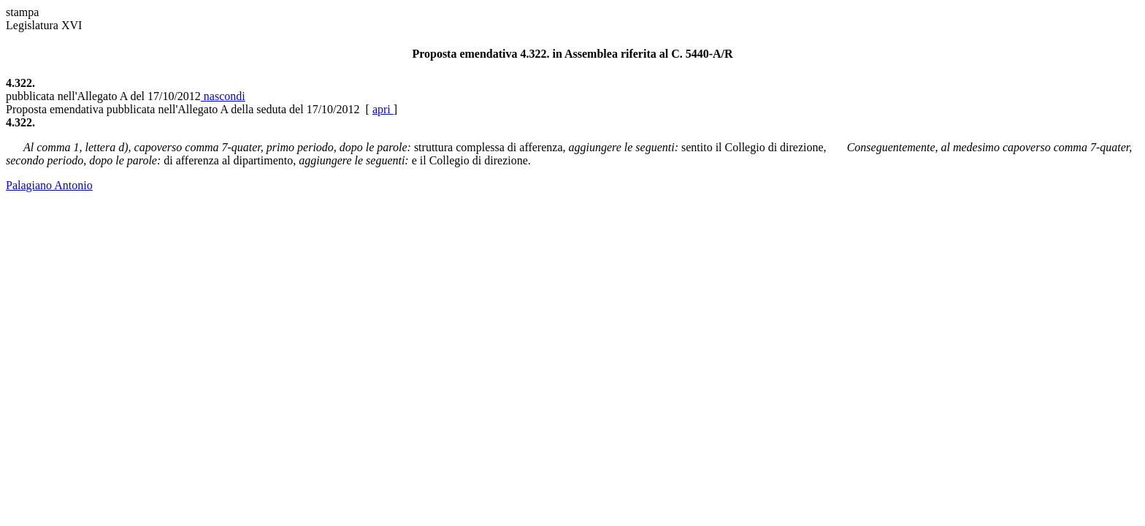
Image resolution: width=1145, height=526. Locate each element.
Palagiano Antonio (49, 185)
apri (383, 109)
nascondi (223, 96)
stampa (22, 12)
